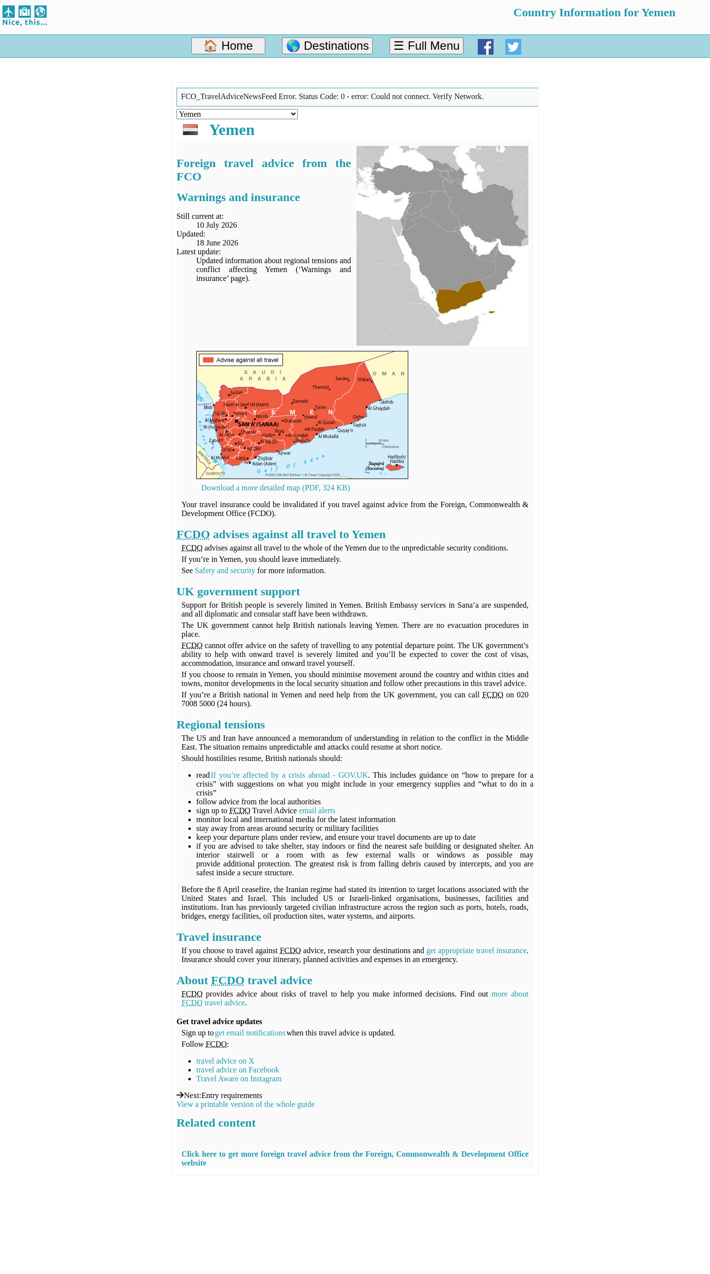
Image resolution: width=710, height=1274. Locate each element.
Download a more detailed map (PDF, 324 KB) (275, 487)
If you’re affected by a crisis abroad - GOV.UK (289, 775)
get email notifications (250, 1033)
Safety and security (225, 570)
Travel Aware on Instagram (239, 1078)
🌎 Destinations (327, 45)
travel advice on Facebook (237, 1070)
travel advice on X (225, 1061)
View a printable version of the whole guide (246, 1104)
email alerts (317, 810)
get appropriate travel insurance (476, 950)
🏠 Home (228, 45)
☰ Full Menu (426, 45)
